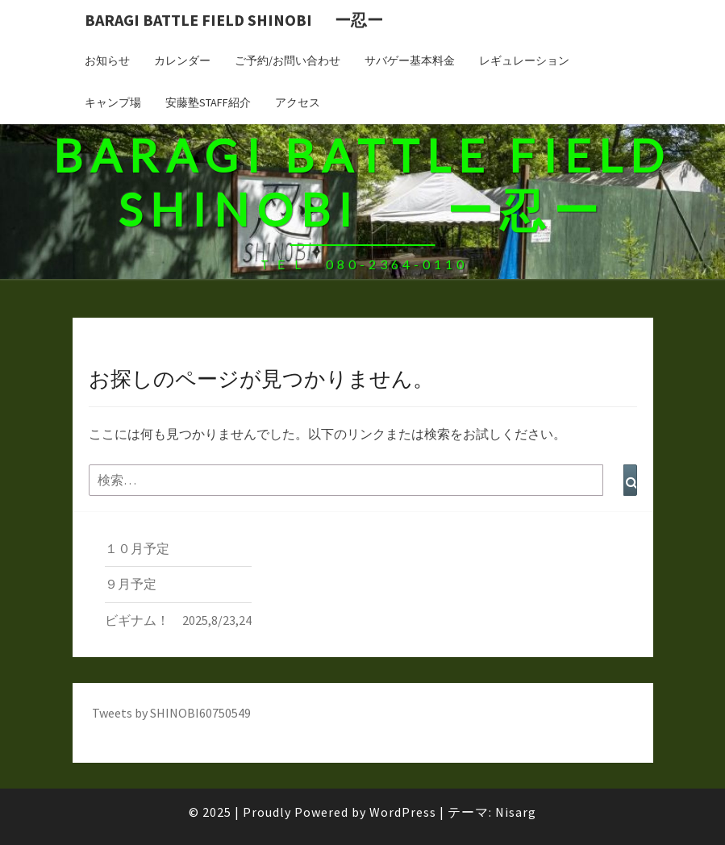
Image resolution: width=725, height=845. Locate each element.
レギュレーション (524, 60)
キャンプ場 (113, 102)
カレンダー (182, 60)
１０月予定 (137, 548)
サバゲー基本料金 (410, 60)
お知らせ (107, 60)
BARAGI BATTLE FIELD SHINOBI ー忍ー (234, 20)
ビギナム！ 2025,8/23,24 (178, 620)
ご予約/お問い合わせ (287, 60)
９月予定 (130, 584)
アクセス (297, 102)
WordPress (402, 812)
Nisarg (515, 812)
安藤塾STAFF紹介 (208, 102)
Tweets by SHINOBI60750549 (171, 713)
